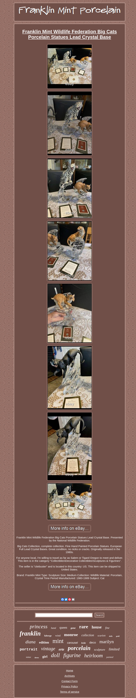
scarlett (102, 635)
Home (69, 670)
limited (114, 649)
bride (83, 643)
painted (109, 657)
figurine (72, 655)
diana (31, 641)
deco (92, 642)
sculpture (99, 649)
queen (63, 627)
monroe (71, 634)
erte (61, 649)
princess (38, 626)
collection (87, 635)
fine (107, 627)
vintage (48, 648)
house (97, 627)
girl (44, 656)
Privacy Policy (69, 686)
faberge (48, 635)
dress (37, 657)
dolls (110, 636)
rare (83, 626)
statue (28, 657)
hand (53, 628)
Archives (69, 675)
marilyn (107, 641)
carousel (72, 642)
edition (44, 642)
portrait (29, 649)
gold (118, 636)
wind (58, 635)
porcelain (79, 648)
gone (73, 628)
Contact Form (70, 681)
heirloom (93, 655)
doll (55, 655)
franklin (30, 633)
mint (57, 641)
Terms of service (69, 691)
